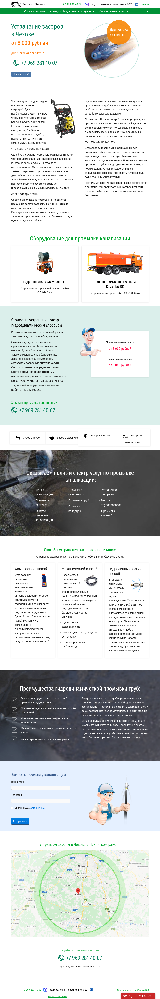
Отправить (20, 821)
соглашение (37, 808)
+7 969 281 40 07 (71, 4)
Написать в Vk (21, 74)
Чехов (145, 4)
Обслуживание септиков (113, 11)
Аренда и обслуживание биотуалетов (72, 11)
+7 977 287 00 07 (57, 996)
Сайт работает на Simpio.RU (133, 990)
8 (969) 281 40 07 (139, 996)
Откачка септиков (34, 11)
